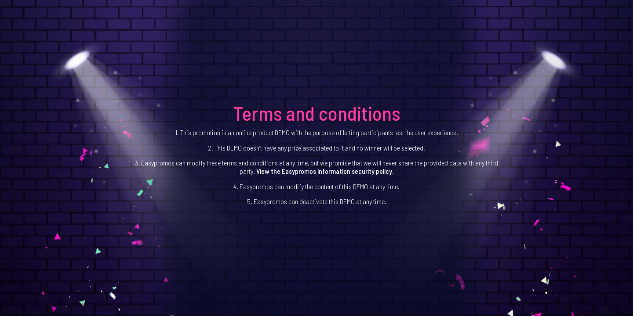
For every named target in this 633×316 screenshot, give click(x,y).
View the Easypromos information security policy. (324, 171)
